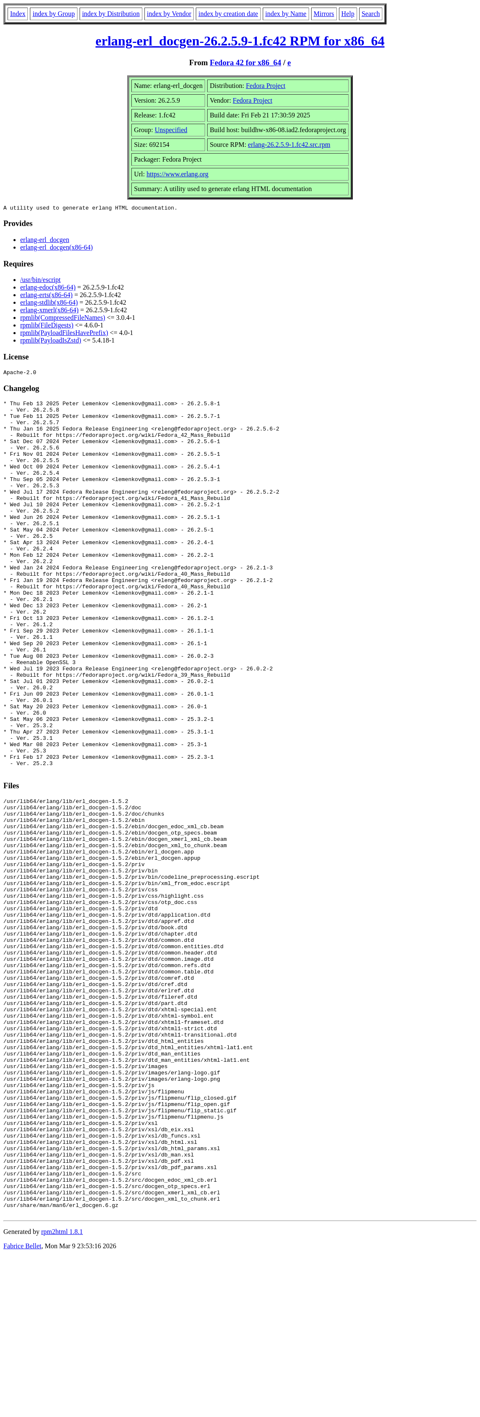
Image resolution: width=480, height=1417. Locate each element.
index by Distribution (111, 13)
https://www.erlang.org (177, 174)
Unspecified (171, 129)
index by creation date (228, 13)
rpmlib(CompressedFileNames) (62, 318)
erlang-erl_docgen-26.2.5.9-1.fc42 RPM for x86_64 (240, 40)
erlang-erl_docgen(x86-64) (56, 248)
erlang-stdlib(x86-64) (49, 303)
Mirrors (324, 13)
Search (371, 13)
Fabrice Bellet (22, 1406)
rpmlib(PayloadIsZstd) (50, 341)
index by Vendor (169, 13)
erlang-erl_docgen (44, 241)
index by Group (53, 13)
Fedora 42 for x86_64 (245, 62)
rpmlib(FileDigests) (46, 326)
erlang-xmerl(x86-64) (49, 311)
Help (348, 13)
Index (17, 13)
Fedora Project (265, 85)
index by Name (286, 13)
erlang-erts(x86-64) (46, 296)
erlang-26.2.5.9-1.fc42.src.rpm (289, 144)
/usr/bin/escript (40, 280)
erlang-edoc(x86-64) (48, 288)
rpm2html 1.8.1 (62, 1392)
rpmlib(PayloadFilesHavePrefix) (64, 334)
